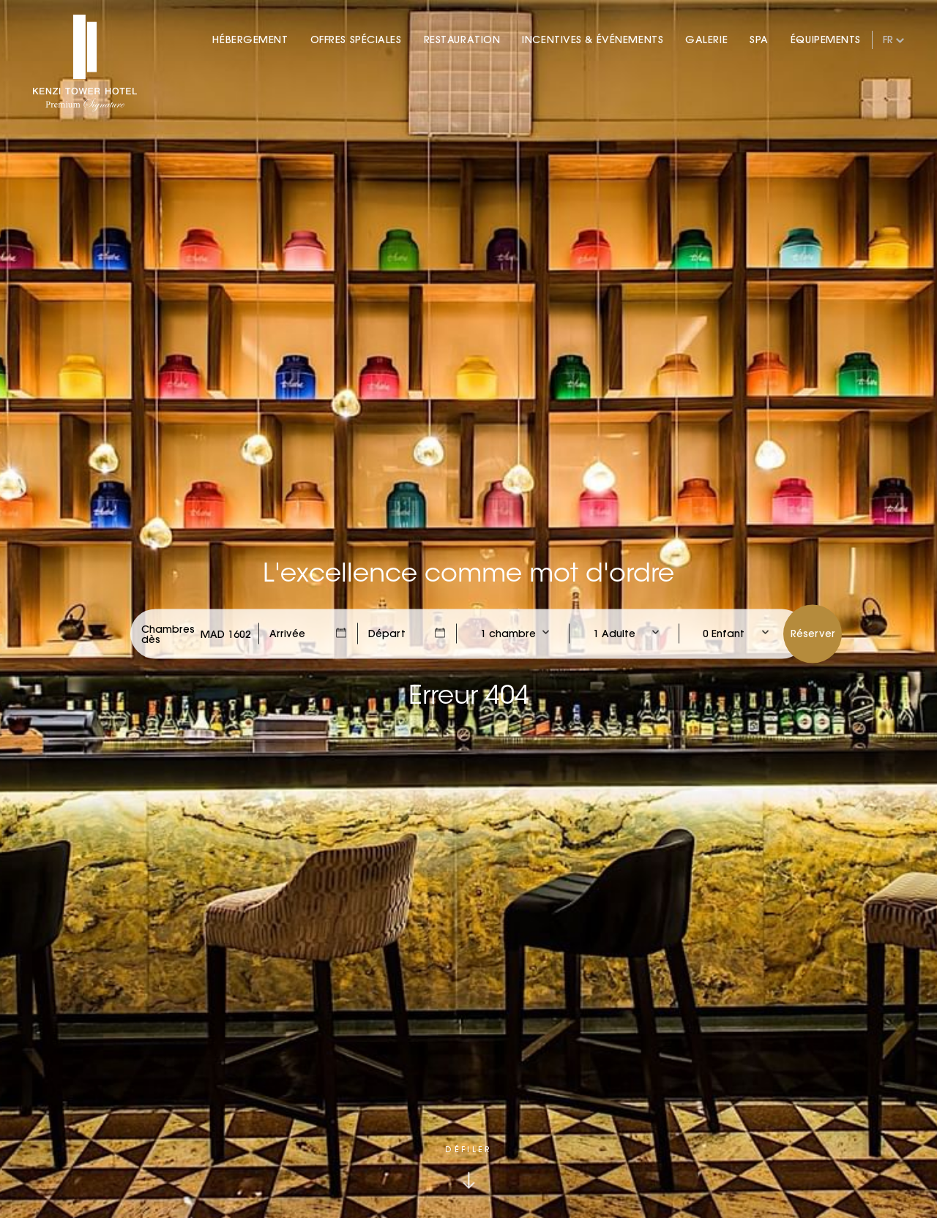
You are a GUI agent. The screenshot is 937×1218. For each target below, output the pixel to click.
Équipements (826, 39)
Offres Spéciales (356, 39)
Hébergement (250, 39)
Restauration (462, 39)
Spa (759, 39)
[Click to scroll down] (468, 1167)
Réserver (813, 632)
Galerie (706, 39)
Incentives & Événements (592, 39)
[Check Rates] (226, 633)
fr (888, 39)
